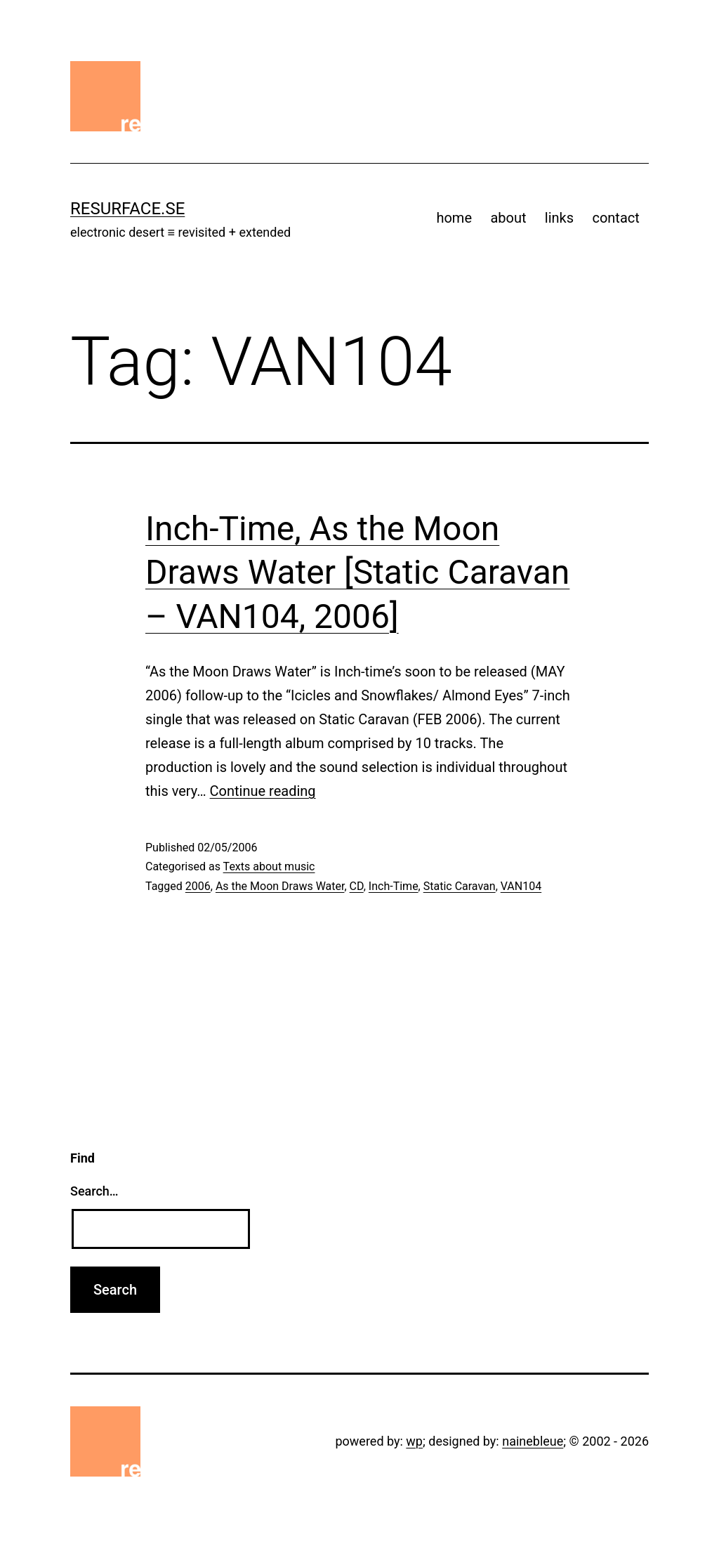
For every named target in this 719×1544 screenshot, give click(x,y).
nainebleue (532, 1441)
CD (357, 886)
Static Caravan (459, 886)
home (454, 217)
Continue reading (263, 791)
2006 (198, 886)
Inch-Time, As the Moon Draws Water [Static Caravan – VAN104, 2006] (357, 572)
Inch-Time (393, 886)
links (559, 217)
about (508, 217)
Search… (94, 1191)
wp (414, 1441)
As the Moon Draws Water (280, 886)
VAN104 (521, 886)
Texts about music (269, 866)
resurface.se (127, 208)
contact (615, 217)
